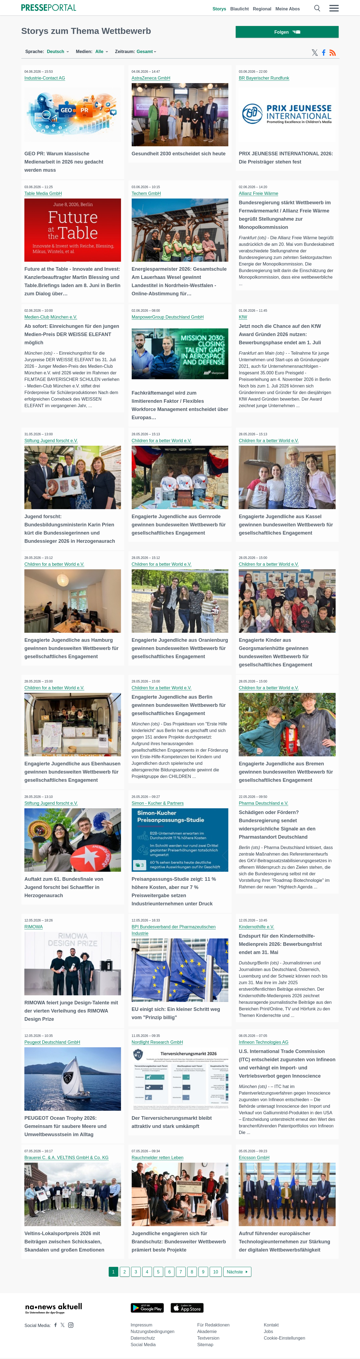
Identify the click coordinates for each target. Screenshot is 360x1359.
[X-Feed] (314, 54)
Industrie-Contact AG (45, 79)
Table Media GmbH (44, 194)
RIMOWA (34, 930)
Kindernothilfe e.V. (257, 930)
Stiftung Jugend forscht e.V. (52, 439)
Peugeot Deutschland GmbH (53, 1045)
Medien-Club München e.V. (51, 316)
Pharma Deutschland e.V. (264, 808)
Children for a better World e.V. (162, 439)
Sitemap (205, 1345)
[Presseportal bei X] (61, 1326)
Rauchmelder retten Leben (158, 1159)
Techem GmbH (147, 194)
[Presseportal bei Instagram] (69, 1325)
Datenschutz (143, 1339)
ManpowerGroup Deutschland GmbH (169, 316)
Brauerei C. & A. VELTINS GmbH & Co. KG (67, 1159)
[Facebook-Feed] (324, 54)
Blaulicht (239, 9)
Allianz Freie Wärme (259, 194)
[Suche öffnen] (317, 8)
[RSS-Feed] (332, 54)
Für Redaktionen (213, 1326)
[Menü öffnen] (334, 8)
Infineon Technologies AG (264, 1045)
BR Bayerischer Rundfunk (265, 79)
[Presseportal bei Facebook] (54, 1326)
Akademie (207, 1332)
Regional (262, 9)
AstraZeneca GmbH (152, 79)
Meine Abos (287, 9)
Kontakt (271, 1326)
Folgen (287, 32)
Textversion (208, 1339)
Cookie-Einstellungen (284, 1339)
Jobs (268, 1332)
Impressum (141, 1326)
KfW (244, 316)
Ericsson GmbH (255, 1159)
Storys (219, 9)
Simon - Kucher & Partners (159, 808)
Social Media (143, 1345)
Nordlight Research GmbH (158, 1045)
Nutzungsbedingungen (152, 1332)
